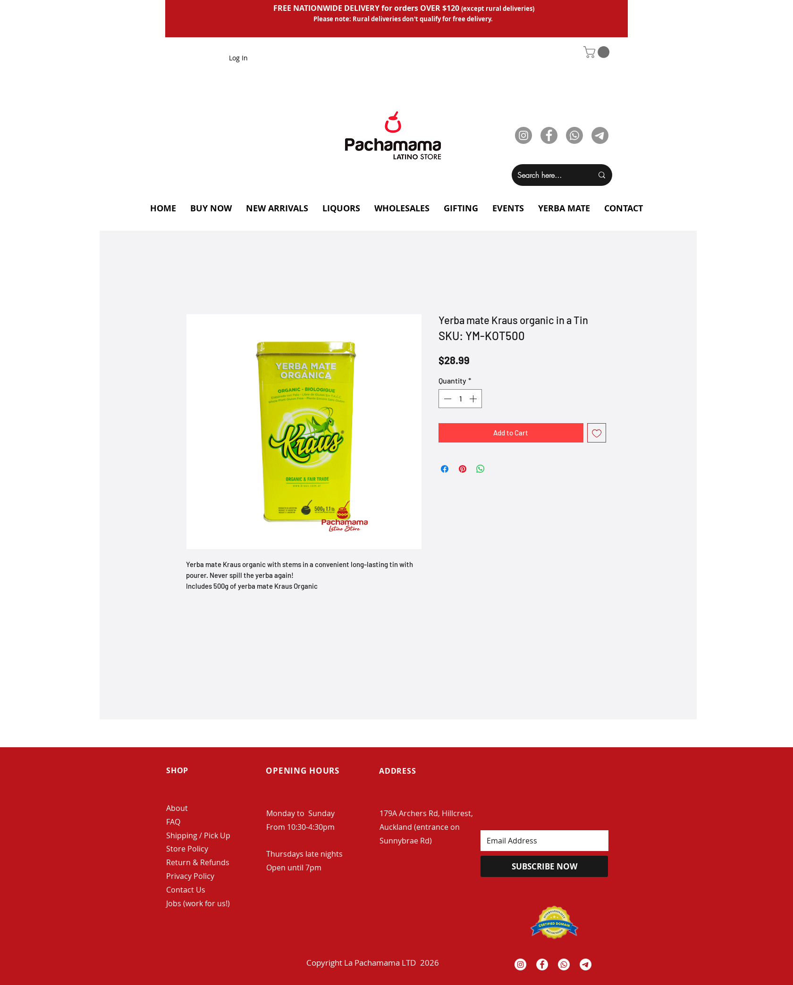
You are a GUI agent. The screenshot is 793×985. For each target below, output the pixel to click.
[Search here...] (548, 175)
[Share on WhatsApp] (480, 469)
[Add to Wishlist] (597, 432)
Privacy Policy (190, 876)
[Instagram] (523, 135)
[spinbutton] (460, 399)
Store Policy (187, 848)
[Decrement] (446, 399)
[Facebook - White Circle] (542, 964)
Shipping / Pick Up (199, 835)
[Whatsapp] (574, 135)
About (177, 808)
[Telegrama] (585, 964)
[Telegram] (599, 135)
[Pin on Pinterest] (462, 469)
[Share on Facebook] (444, 469)
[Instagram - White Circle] (520, 964)
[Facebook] (548, 135)
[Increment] (474, 399)
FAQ (173, 822)
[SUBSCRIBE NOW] (544, 866)
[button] (597, 52)
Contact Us (185, 890)
